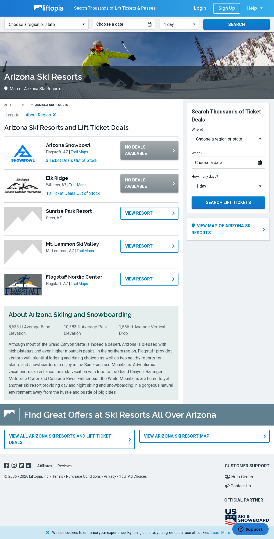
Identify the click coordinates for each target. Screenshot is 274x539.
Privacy (110, 476)
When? (197, 153)
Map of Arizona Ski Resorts (32, 88)
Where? (198, 129)
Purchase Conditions (83, 476)
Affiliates (44, 465)
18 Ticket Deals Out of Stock (73, 193)
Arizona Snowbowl (68, 145)
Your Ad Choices (133, 476)
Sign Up (227, 8)
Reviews (65, 465)
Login (200, 8)
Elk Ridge (57, 178)
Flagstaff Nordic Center (74, 277)
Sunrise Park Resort (69, 211)
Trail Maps (79, 152)
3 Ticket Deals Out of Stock (71, 160)
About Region (41, 114)
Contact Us (238, 485)
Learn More (220, 532)
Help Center (239, 476)
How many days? (205, 176)
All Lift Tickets (16, 105)
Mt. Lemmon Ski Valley (72, 244)
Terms (57, 476)
